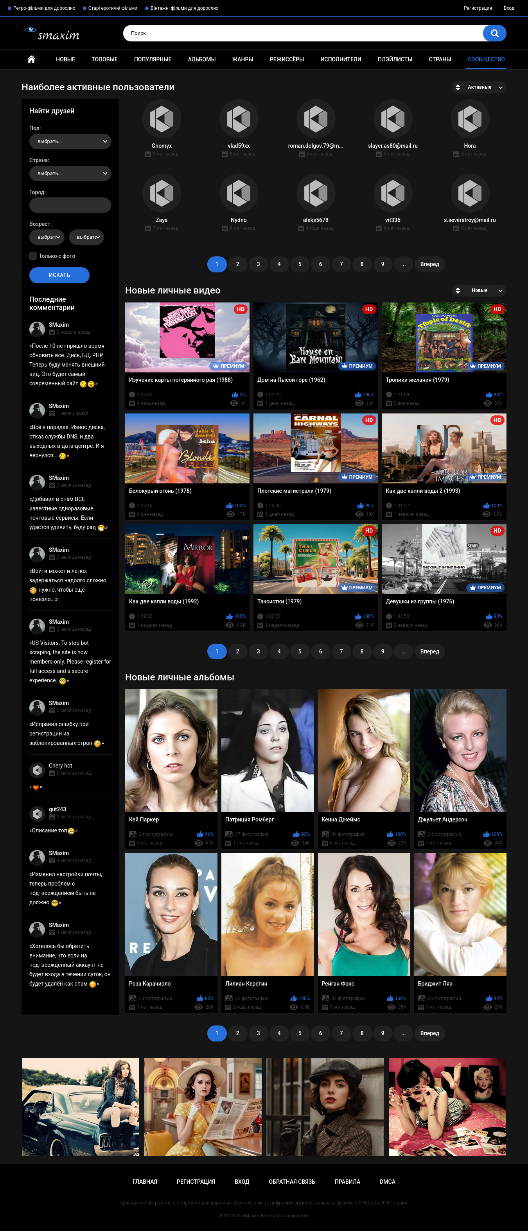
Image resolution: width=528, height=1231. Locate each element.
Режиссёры (287, 59)
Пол (34, 128)
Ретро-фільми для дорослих (44, 8)
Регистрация (478, 8)
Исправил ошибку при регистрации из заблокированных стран (65, 733)
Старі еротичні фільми (112, 8)
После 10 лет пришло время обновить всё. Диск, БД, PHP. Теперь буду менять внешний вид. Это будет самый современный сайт (67, 364)
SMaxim (59, 325)
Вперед (429, 264)
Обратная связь (292, 1182)
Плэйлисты (395, 59)
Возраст (39, 224)
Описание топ (53, 830)
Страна (38, 160)
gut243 (57, 809)
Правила (347, 1182)
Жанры (242, 59)
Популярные (152, 59)
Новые (65, 59)
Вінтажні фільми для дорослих (184, 8)
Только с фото (57, 256)
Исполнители (341, 59)
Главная (31, 60)
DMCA (387, 1182)
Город (37, 192)
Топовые (104, 59)
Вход (509, 8)
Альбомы (202, 59)
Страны (440, 59)
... (403, 264)
